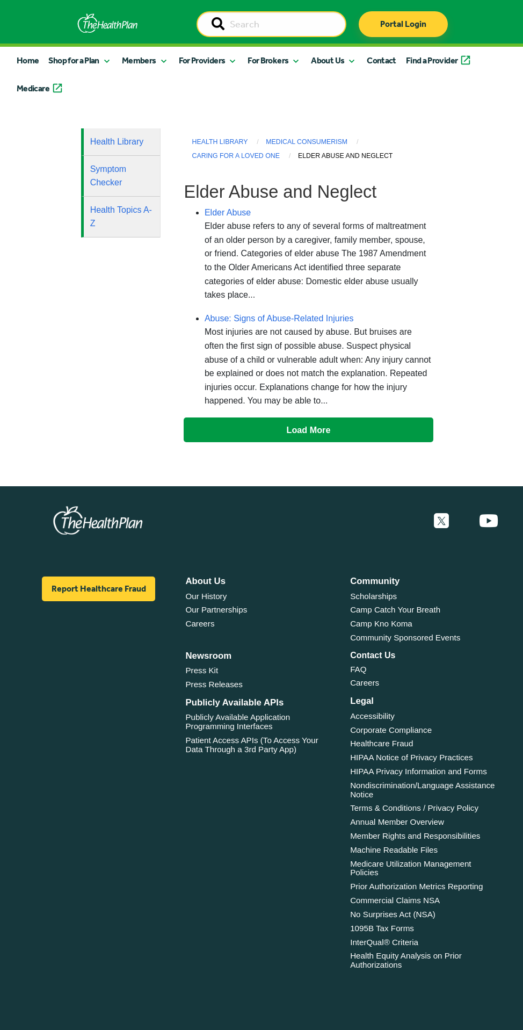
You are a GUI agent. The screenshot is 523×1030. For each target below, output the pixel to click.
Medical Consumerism (306, 142)
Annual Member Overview (397, 821)
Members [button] (139, 60)
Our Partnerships (216, 609)
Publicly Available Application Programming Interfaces (237, 721)
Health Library (117, 141)
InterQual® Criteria (384, 942)
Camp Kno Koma (381, 623)
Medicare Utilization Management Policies (410, 868)
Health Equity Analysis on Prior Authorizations (406, 960)
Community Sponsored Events (405, 637)
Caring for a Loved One (236, 156)
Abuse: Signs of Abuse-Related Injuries (279, 318)
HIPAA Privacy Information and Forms (418, 771)
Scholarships (373, 596)
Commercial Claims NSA (395, 900)
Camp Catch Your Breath (395, 609)
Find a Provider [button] (431, 60)
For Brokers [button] (268, 60)
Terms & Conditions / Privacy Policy (414, 807)
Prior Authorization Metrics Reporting (416, 886)
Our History (206, 596)
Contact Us (372, 655)
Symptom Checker (108, 176)
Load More (309, 430)
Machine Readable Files (394, 849)
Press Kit (201, 670)
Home (28, 60)
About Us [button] (327, 60)
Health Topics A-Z (121, 216)
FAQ (358, 669)
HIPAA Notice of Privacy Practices (411, 757)
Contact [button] (381, 60)
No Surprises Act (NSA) (392, 914)
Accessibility (372, 716)
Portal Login (403, 24)
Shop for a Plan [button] (73, 60)
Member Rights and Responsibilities (415, 835)
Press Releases (213, 684)
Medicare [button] (33, 88)
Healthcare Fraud (381, 743)
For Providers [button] (202, 60)
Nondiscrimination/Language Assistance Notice (422, 790)
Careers (199, 623)
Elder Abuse (228, 212)
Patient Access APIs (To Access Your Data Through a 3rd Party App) (251, 745)
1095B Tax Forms (382, 928)
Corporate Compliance (391, 729)
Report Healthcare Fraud (99, 589)
